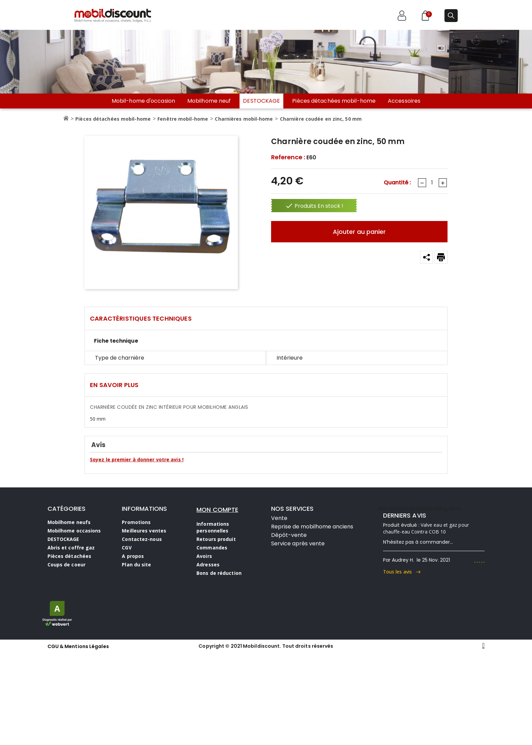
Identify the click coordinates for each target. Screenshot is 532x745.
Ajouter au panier (359, 231)
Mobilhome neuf (209, 101)
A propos (133, 556)
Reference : (288, 157)
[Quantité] (431, 182)
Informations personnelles (212, 527)
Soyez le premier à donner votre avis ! (137, 459)
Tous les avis (402, 571)
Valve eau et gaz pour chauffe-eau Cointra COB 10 (426, 528)
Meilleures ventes (144, 530)
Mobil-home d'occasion (143, 101)
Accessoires (404, 101)
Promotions (136, 522)
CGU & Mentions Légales (78, 646)
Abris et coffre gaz (71, 547)
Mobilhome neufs (69, 522)
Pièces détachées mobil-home (334, 101)
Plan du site (136, 564)
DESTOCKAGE (261, 101)
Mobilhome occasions (74, 530)
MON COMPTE (217, 509)
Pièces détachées (70, 556)
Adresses (208, 564)
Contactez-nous (142, 539)
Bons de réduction (219, 573)
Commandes (211, 547)
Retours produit (216, 539)
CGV (126, 547)
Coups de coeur (67, 564)
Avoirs (204, 556)
